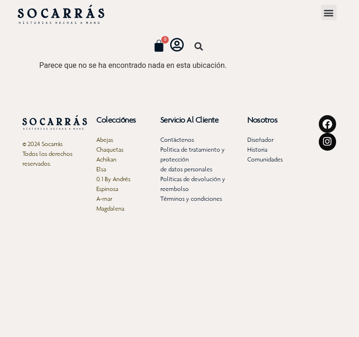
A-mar (104, 199)
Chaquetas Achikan (109, 154)
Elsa (101, 169)
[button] (329, 12)
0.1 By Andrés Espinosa (113, 184)
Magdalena (110, 208)
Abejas (104, 140)
